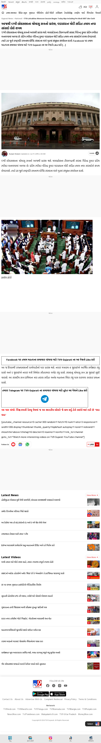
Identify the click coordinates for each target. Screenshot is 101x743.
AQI (85, 6)
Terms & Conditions (87, 699)
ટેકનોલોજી (68, 12)
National (18, 18)
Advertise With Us (33, 699)
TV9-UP (70, 2)
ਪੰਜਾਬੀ (43, 2)
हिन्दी (3, 2)
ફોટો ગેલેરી (49, 12)
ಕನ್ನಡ (17, 2)
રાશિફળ (59, 12)
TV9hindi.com (9, 709)
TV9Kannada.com (57, 709)
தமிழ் (49, 2)
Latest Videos (11, 557)
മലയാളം (56, 2)
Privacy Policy (70, 699)
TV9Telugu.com (41, 709)
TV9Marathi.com (24, 709)
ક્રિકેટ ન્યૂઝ (23, 12)
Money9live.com (85, 714)
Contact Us (7, 699)
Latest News (10, 495)
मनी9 (63, 2)
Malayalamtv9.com (49, 714)
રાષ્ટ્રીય (77, 12)
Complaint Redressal (53, 699)
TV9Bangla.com (73, 709)
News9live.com (14, 714)
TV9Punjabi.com (89, 709)
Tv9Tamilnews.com (31, 714)
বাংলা (36, 2)
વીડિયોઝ (40, 12)
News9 (11, 2)
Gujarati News (7, 18)
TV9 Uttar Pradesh (67, 714)
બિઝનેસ (90, 12)
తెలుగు (24, 2)
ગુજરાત (32, 12)
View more (92, 495)
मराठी (31, 2)
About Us (19, 699)
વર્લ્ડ (83, 12)
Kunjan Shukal (14, 154)
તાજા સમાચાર (11, 12)
